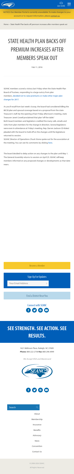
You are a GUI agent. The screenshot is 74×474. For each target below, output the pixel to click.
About (37, 413)
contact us (55, 15)
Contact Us (37, 451)
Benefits (37, 430)
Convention (37, 446)
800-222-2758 (32, 351)
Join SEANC (61, 4)
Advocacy (37, 435)
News (37, 440)
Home (6, 24)
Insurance (37, 424)
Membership (37, 419)
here (50, 142)
